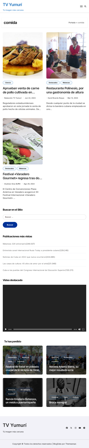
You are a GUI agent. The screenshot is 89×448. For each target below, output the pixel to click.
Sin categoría (25, 390)
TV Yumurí (12, 4)
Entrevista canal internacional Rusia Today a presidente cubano (31, 250)
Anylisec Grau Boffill (12, 184)
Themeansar (70, 444)
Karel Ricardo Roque (56, 98)
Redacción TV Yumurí (13, 98)
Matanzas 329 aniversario (14, 244)
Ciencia (8, 83)
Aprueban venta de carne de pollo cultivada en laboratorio (21, 92)
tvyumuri (20, 361)
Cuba (65, 397)
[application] (44, 308)
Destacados (53, 83)
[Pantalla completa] (83, 329)
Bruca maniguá (58, 402)
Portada (72, 22)
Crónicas (55, 397)
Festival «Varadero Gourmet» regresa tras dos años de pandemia (22, 178)
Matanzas (66, 83)
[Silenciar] (79, 329)
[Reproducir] (6, 329)
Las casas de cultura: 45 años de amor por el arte (25, 263)
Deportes (55, 357)
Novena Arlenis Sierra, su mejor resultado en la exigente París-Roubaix (63, 370)
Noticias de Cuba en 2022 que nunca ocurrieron (24, 257)
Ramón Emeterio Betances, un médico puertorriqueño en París (22, 402)
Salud (10, 361)
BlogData (57, 444)
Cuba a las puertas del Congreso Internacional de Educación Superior (34, 270)
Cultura (75, 397)
